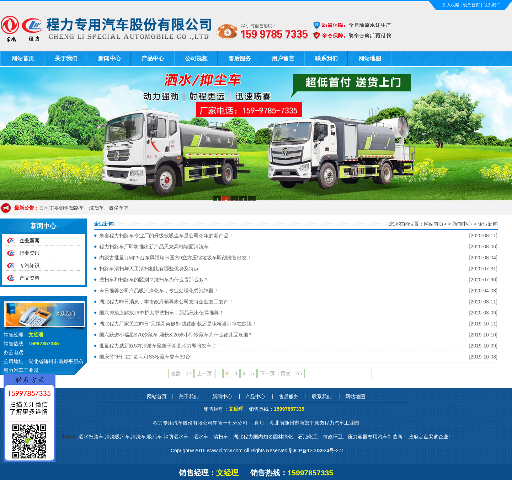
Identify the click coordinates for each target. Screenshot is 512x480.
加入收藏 (450, 4)
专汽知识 (29, 265)
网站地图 (369, 58)
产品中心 (153, 58)
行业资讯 (29, 253)
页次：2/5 (291, 373)
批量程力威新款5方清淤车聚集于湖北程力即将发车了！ (160, 346)
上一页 (204, 373)
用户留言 (283, 58)
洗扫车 (96, 208)
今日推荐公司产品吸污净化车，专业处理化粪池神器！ (159, 290)
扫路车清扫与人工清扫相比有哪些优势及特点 (149, 268)
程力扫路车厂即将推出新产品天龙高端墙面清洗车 (154, 246)
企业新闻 (29, 240)
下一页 (267, 373)
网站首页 (22, 58)
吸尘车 (116, 208)
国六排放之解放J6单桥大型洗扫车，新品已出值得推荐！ (161, 312)
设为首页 (471, 4)
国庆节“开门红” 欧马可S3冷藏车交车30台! (145, 357)
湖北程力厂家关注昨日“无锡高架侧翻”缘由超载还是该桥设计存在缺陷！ (178, 324)
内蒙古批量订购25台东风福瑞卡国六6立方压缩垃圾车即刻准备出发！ (175, 257)
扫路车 (76, 208)
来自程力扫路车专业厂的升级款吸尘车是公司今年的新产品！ (166, 235)
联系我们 (492, 4)
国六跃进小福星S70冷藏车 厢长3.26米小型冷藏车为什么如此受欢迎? (175, 335)
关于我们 (66, 58)
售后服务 (239, 58)
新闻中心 (109, 58)
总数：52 (181, 373)
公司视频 (196, 58)
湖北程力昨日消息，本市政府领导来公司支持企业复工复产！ (166, 301)
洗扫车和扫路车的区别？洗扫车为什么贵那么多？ (154, 279)
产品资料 (29, 278)
